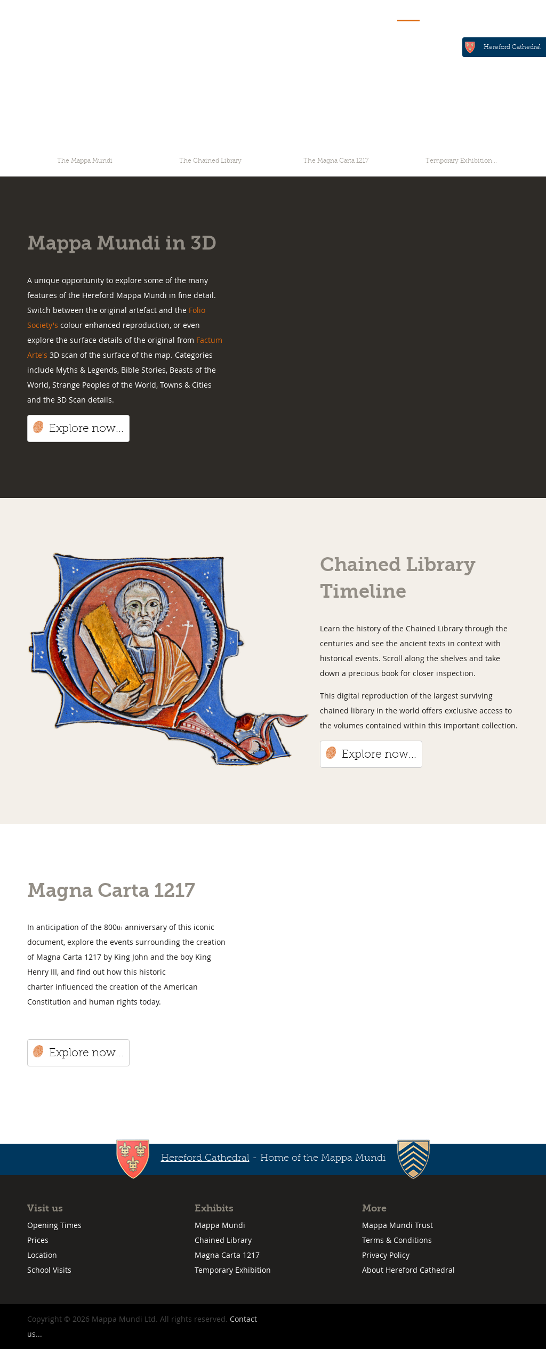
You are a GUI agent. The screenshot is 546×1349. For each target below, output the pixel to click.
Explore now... (86, 428)
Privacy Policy (386, 1255)
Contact (486, 12)
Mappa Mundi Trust (397, 1225)
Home (367, 12)
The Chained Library (210, 160)
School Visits (49, 1270)
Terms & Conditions (397, 1240)
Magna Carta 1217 (227, 1255)
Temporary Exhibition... (461, 160)
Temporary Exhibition (233, 1270)
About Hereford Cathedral (408, 1270)
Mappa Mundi (220, 1225)
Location (42, 1255)
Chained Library (223, 1240)
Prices (38, 1240)
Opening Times (54, 1225)
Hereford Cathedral (512, 47)
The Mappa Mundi (85, 160)
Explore (408, 12)
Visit (447, 12)
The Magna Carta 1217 (335, 160)
